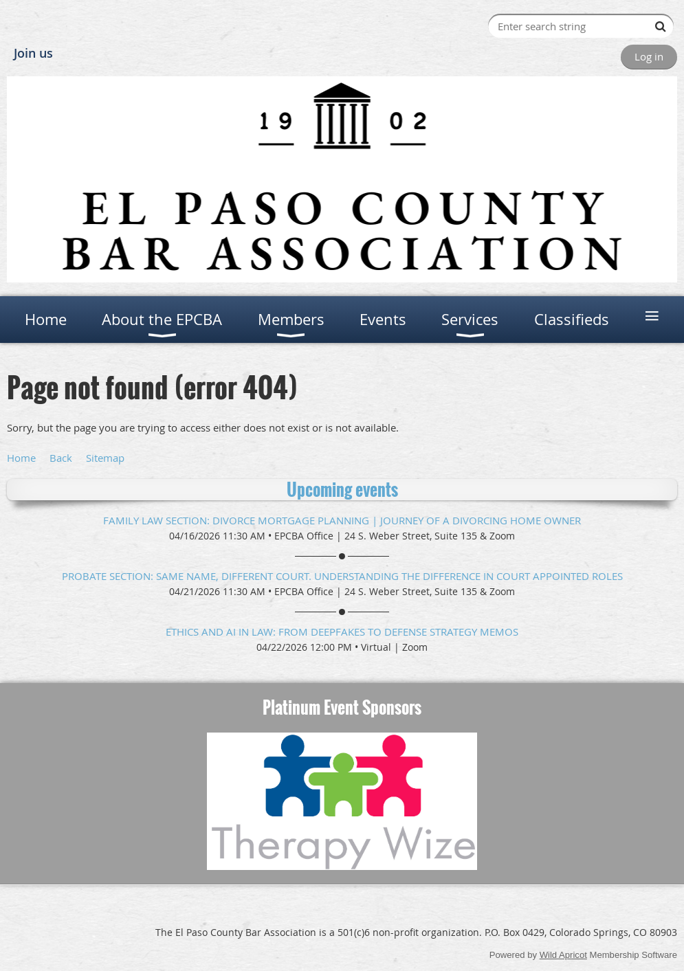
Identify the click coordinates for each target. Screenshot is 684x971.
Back (60, 458)
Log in (649, 56)
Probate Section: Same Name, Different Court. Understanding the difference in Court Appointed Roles (342, 576)
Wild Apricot (563, 955)
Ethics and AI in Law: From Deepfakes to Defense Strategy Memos (342, 631)
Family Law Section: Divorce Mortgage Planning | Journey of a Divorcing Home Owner (342, 520)
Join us (33, 53)
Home (21, 458)
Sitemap (105, 458)
